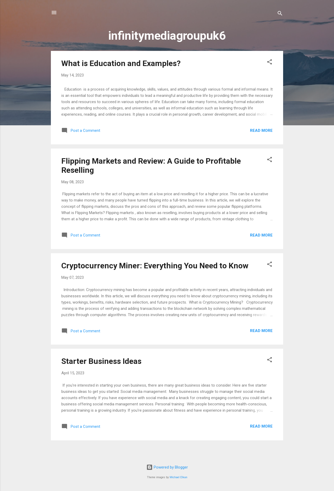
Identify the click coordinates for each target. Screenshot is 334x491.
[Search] (280, 14)
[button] (269, 63)
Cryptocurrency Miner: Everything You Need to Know (154, 265)
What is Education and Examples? (121, 63)
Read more (261, 130)
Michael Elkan (178, 477)
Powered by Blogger (167, 467)
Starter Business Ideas (101, 361)
